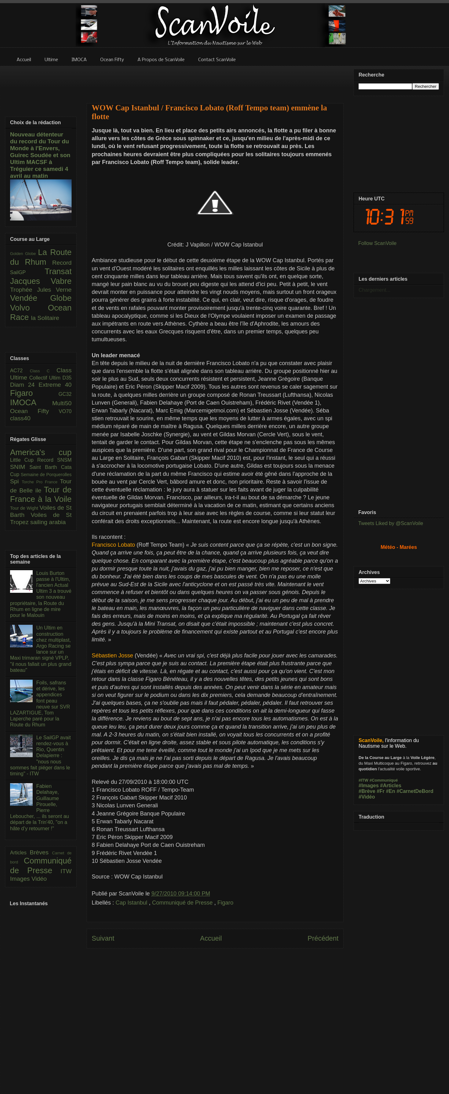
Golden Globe (24, 253)
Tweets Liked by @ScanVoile (390, 523)
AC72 (20, 370)
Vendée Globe (41, 298)
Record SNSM (54, 460)
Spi (16, 481)
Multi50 (62, 403)
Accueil (211, 938)
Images (20, 878)
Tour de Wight (25, 508)
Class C (43, 371)
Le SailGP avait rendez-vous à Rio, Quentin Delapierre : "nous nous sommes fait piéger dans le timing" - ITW (40, 755)
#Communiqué (384, 780)
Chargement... (374, 290)
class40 (20, 418)
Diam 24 (24, 384)
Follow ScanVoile (377, 243)
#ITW (363, 780)
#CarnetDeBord (415, 791)
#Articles (391, 785)
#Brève (367, 791)
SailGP (27, 272)
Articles (20, 852)
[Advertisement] (215, 80)
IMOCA (31, 402)
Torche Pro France (41, 482)
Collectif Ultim (45, 377)
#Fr (381, 791)
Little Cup (23, 460)
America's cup (41, 452)
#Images (369, 785)
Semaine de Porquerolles (46, 474)
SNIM (20, 467)
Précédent (323, 938)
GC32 (65, 394)
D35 (67, 377)
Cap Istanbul (132, 903)
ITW (66, 871)
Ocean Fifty (34, 411)
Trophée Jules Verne (41, 289)
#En (390, 791)
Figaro (225, 903)
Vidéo (39, 878)
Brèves (41, 852)
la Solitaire (45, 318)
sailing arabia (48, 522)
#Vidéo (367, 796)
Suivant (103, 938)
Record (62, 262)
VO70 (65, 411)
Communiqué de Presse (183, 903)
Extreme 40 (55, 384)
